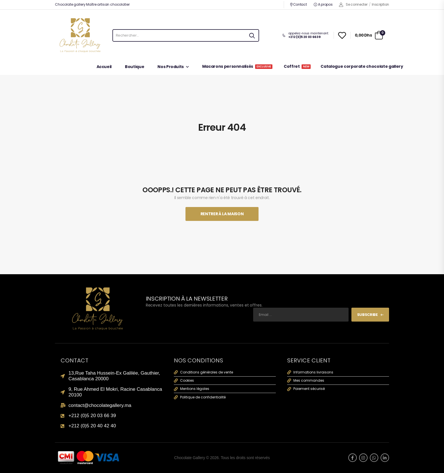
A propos (323, 4)
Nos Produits (170, 67)
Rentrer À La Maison (222, 214)
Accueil (104, 67)
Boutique (134, 67)
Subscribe (367, 314)
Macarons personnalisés (237, 66)
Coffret (297, 66)
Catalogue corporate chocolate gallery (362, 66)
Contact (298, 4)
